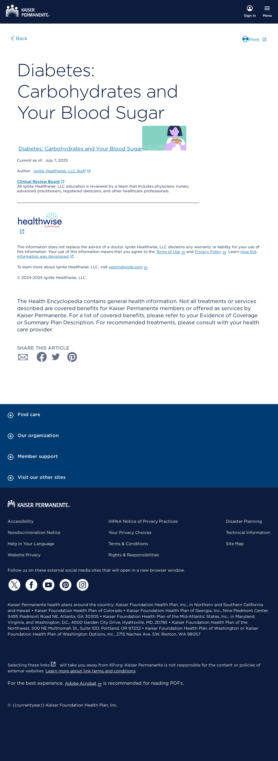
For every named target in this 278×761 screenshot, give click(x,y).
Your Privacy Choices (129, 532)
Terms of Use (170, 251)
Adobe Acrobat (83, 683)
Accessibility (21, 521)
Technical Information (248, 532)
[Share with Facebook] (39, 357)
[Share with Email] (23, 357)
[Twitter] (13, 585)
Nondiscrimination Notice (34, 532)
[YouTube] (47, 585)
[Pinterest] (65, 585)
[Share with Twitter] (56, 357)
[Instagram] (82, 585)
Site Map (235, 543)
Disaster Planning (244, 521)
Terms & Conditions (128, 543)
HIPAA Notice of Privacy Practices (143, 521)
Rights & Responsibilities (133, 554)
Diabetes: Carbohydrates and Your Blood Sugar (80, 148)
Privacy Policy (210, 251)
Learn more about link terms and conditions (90, 671)
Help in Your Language (31, 543)
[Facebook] (30, 585)
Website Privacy (24, 554)
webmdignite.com (128, 267)
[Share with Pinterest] (72, 357)
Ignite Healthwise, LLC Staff (62, 171)
